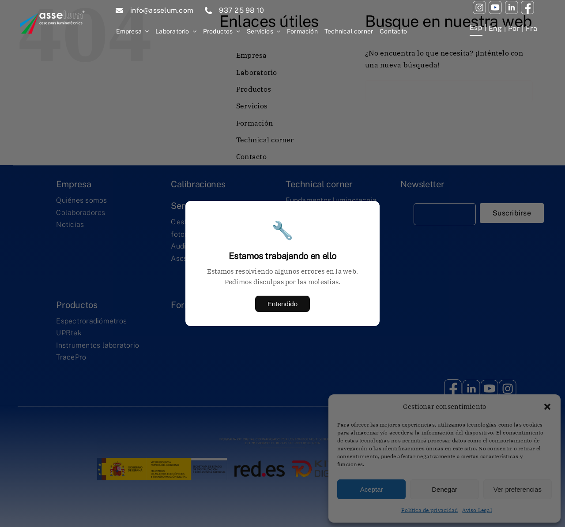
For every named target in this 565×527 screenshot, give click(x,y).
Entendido (282, 304)
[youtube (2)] (479, 4)
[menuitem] (476, 29)
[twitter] (511, 4)
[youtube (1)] (495, 4)
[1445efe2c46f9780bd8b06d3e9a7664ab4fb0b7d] (52, 5)
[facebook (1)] (527, 4)
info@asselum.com (161, 10)
